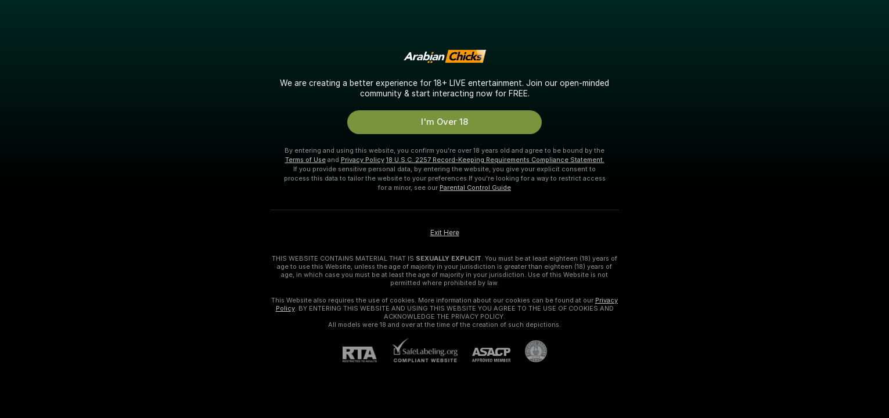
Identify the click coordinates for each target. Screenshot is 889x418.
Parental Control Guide (475, 187)
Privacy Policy (362, 160)
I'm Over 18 (444, 122)
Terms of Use (305, 160)
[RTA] (367, 354)
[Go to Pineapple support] (528, 351)
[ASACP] (484, 355)
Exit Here (444, 233)
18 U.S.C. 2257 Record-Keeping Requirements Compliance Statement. (495, 160)
